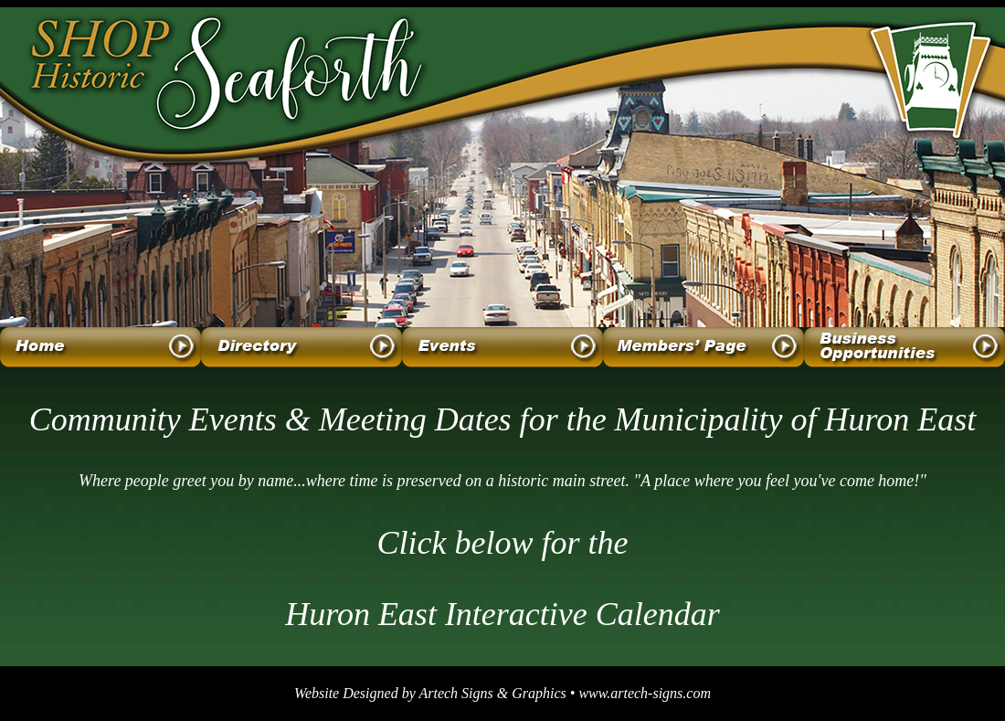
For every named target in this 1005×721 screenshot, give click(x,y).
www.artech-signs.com (644, 693)
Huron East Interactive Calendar (502, 614)
